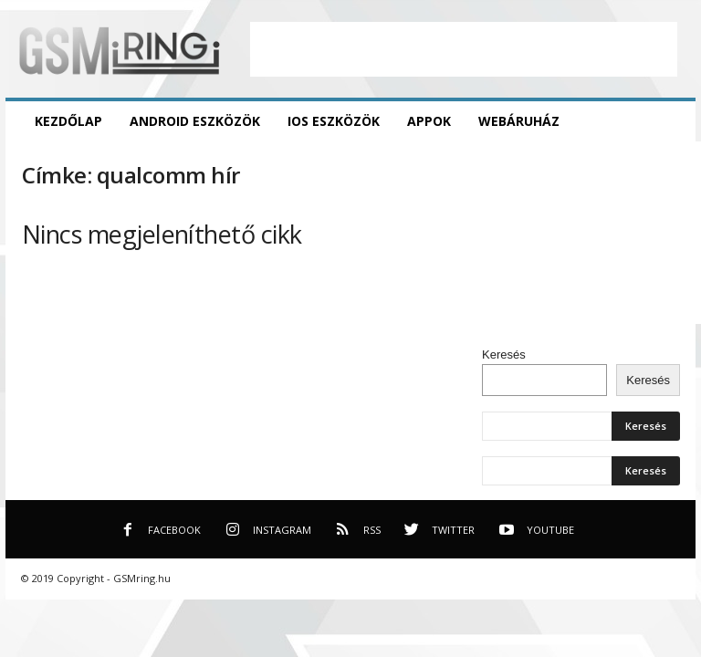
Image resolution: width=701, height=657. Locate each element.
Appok (429, 121)
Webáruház (519, 121)
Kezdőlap (68, 121)
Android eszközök (195, 121)
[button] (668, 121)
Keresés (504, 354)
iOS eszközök (334, 121)
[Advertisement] (463, 49)
